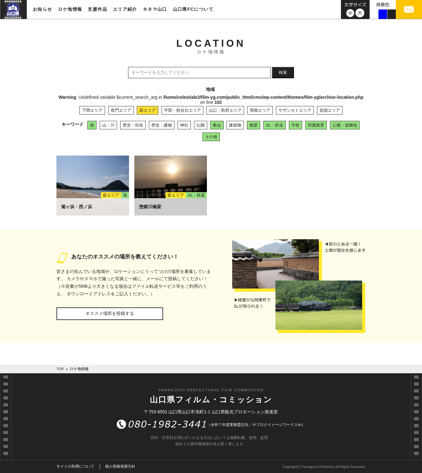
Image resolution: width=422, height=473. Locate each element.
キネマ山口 (155, 9)
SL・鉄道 (274, 125)
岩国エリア (329, 110)
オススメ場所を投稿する (109, 313)
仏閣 (200, 125)
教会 (217, 125)
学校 (295, 125)
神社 (184, 125)
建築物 (235, 125)
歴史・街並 (133, 125)
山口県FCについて (193, 9)
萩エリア (147, 110)
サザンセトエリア (294, 110)
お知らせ (42, 9)
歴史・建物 (161, 125)
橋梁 (253, 125)
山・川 (108, 125)
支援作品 (97, 9)
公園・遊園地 (344, 125)
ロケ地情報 (70, 9)
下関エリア (92, 110)
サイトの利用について (75, 466)
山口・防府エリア (225, 110)
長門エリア (121, 110)
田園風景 (316, 125)
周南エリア (260, 110)
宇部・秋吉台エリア (182, 110)
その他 (211, 136)
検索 (283, 72)
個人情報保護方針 (120, 466)
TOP (60, 369)
